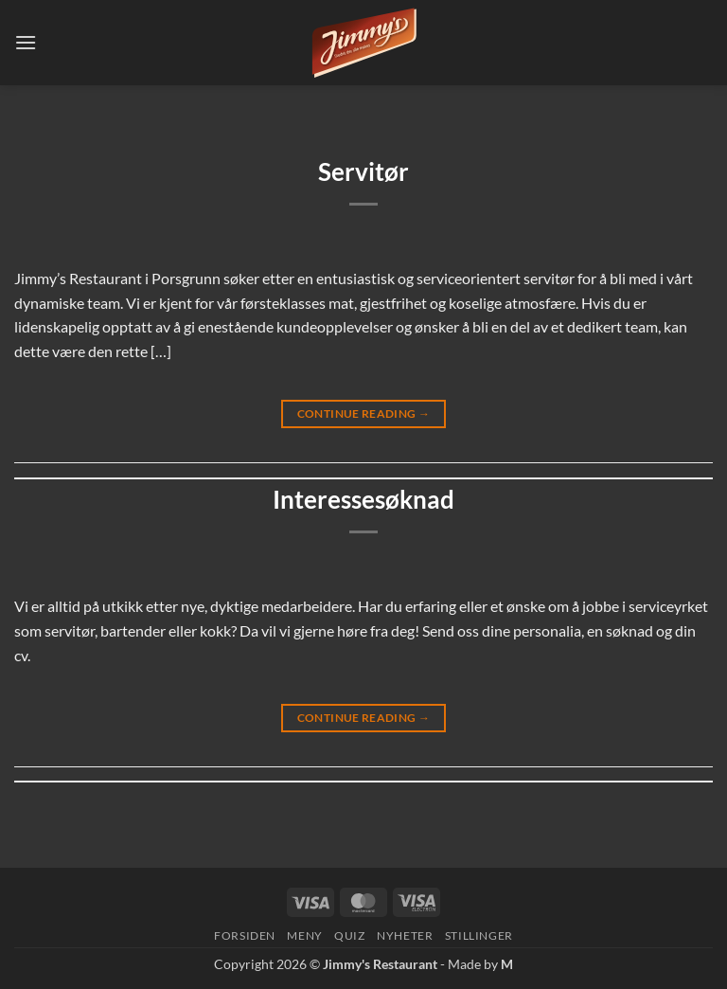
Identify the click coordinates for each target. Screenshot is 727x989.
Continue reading (364, 414)
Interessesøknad (363, 499)
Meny (304, 935)
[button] (25, 42)
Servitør (363, 171)
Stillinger (479, 935)
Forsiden (244, 935)
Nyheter (405, 935)
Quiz (349, 935)
